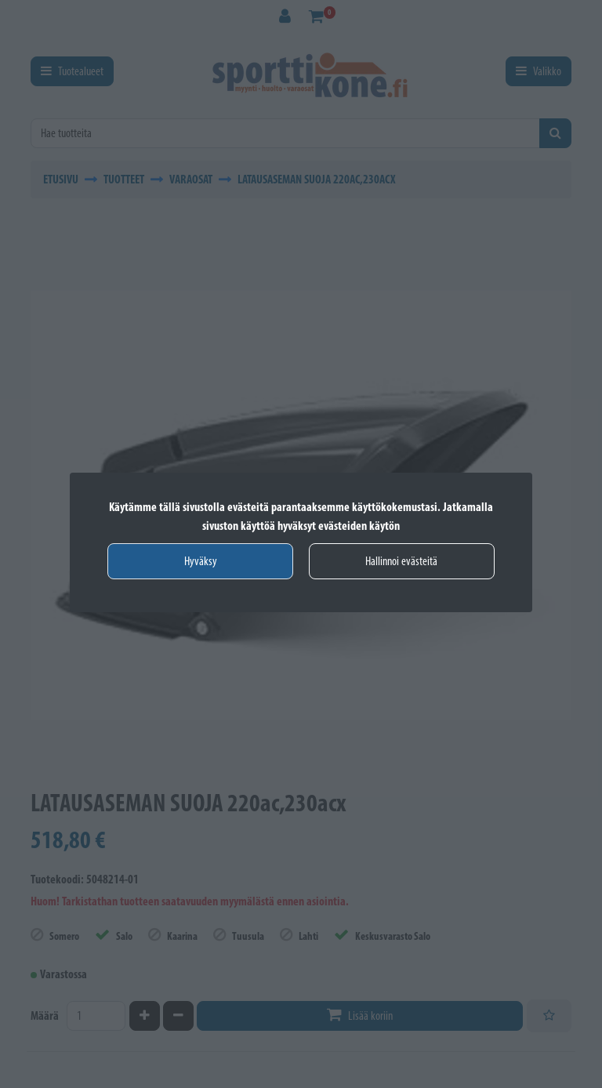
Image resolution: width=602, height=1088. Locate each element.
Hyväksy (200, 560)
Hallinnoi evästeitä (401, 560)
